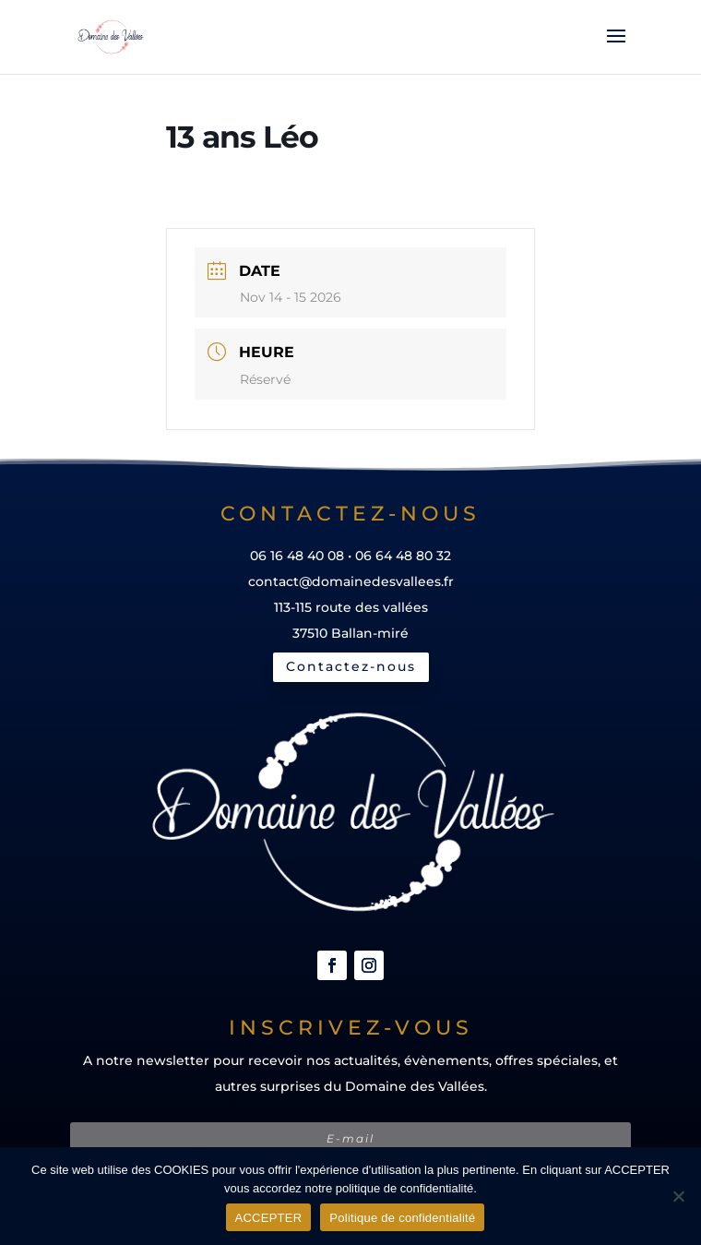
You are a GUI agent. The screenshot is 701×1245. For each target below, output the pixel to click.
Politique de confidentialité (402, 1218)
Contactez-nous (351, 666)
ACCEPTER (269, 1218)
